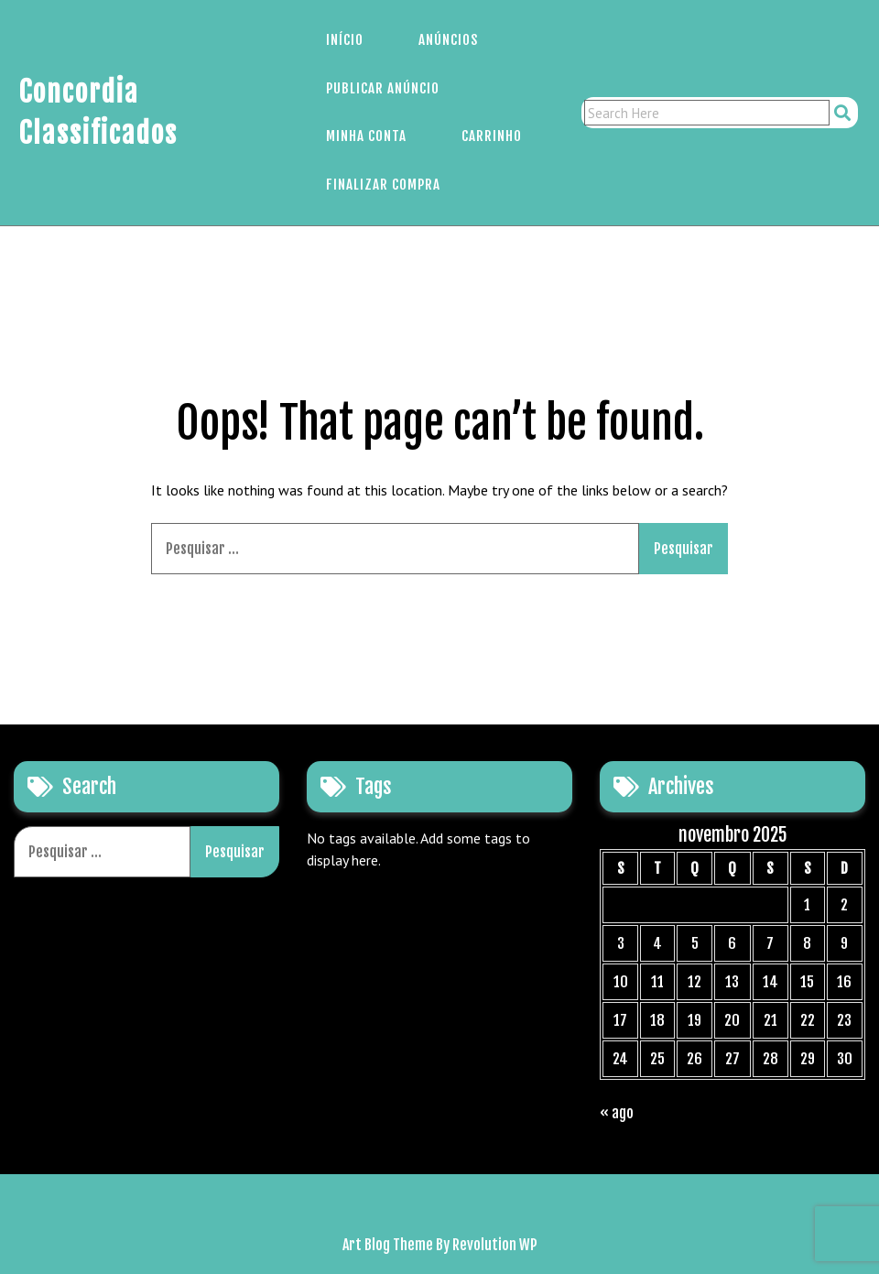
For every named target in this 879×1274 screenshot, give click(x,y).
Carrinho (491, 136)
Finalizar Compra (383, 184)
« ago (617, 1113)
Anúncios (448, 40)
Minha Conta (366, 136)
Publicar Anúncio (383, 88)
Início (345, 40)
